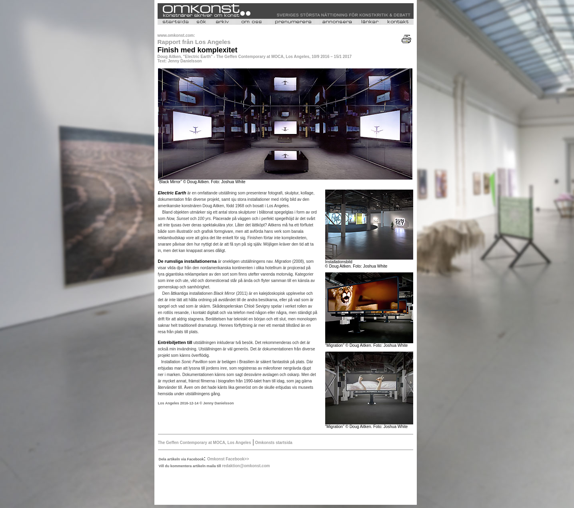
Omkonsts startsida (273, 442)
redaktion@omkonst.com (246, 466)
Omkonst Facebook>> (228, 459)
